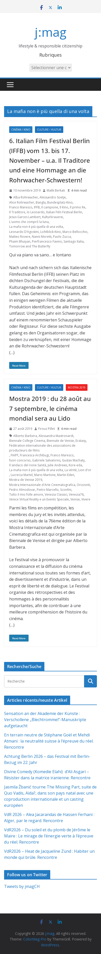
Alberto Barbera (25, 436)
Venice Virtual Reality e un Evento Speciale (39, 499)
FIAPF (14, 455)
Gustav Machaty (73, 460)
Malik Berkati (56, 190)
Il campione (49, 207)
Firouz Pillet (46, 428)
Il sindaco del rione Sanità (27, 465)
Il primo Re (77, 207)
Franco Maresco (20, 207)
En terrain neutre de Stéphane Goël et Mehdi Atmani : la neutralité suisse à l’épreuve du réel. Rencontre (49, 741)
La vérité (71, 470)
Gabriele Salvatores (46, 460)
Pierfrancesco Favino (47, 241)
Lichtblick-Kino (50, 232)
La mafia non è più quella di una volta (36, 226)
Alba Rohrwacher (25, 197)
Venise (75, 499)
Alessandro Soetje (53, 197)
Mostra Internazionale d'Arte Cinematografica (42, 485)
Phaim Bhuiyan (19, 241)
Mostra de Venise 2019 (25, 480)
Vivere (85, 499)
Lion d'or (84, 470)
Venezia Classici (56, 494)
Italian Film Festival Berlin (64, 212)
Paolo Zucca (62, 236)
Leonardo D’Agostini (24, 232)
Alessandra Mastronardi (56, 436)
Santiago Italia (74, 241)
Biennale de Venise (60, 440)
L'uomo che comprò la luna (29, 222)
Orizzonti (83, 485)
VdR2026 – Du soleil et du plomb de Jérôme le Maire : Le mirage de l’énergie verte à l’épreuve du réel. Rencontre (48, 836)
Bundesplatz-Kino (60, 202)
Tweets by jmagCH (22, 886)
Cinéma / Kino (20, 129)
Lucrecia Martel (22, 475)
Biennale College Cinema (27, 440)
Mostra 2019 (76, 387)
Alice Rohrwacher (21, 202)
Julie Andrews (57, 465)
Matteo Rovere (19, 236)
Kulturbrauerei (52, 217)
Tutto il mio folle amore (26, 494)
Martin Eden (65, 475)
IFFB (37, 207)
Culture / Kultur (49, 129)
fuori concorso (20, 460)
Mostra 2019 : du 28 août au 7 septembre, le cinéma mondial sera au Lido (50, 408)
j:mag (50, 32)
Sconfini (65, 489)
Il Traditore (17, 212)
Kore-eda (75, 465)
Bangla (41, 202)
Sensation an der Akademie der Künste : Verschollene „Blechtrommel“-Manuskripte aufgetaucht (45, 720)
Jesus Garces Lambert (25, 217)
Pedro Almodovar (22, 489)
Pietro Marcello (48, 489)
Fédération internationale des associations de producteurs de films (42, 448)
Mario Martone (45, 475)
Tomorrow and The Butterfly (29, 246)
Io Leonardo (36, 212)
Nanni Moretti (42, 236)
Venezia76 (76, 494)
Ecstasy (80, 440)
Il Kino (64, 207)
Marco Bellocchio (74, 232)
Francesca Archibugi (34, 455)
